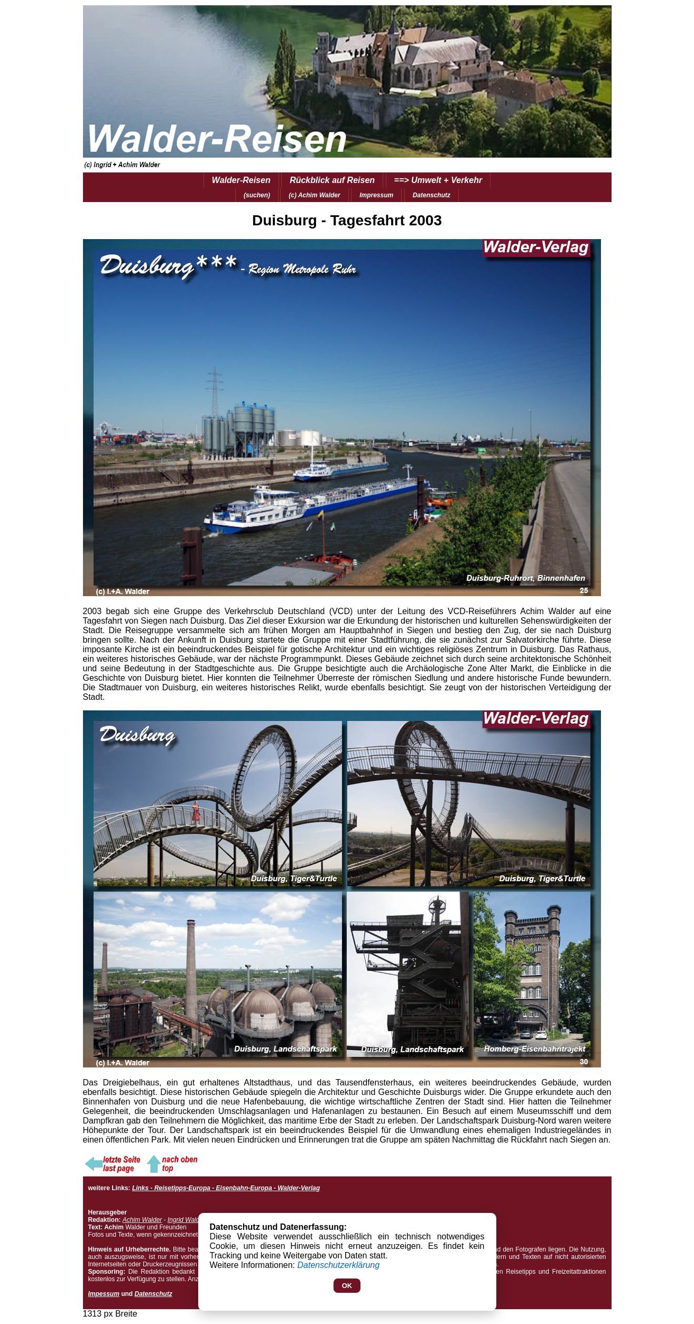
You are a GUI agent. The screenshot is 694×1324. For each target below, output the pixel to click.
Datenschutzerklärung (339, 1265)
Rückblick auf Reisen (332, 180)
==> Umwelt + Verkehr (438, 180)
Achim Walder (142, 1219)
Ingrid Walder (186, 1219)
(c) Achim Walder (314, 195)
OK (347, 1286)
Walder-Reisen (241, 180)
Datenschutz (431, 195)
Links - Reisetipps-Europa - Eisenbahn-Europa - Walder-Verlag (226, 1188)
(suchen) (257, 195)
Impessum (103, 1294)
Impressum (376, 195)
